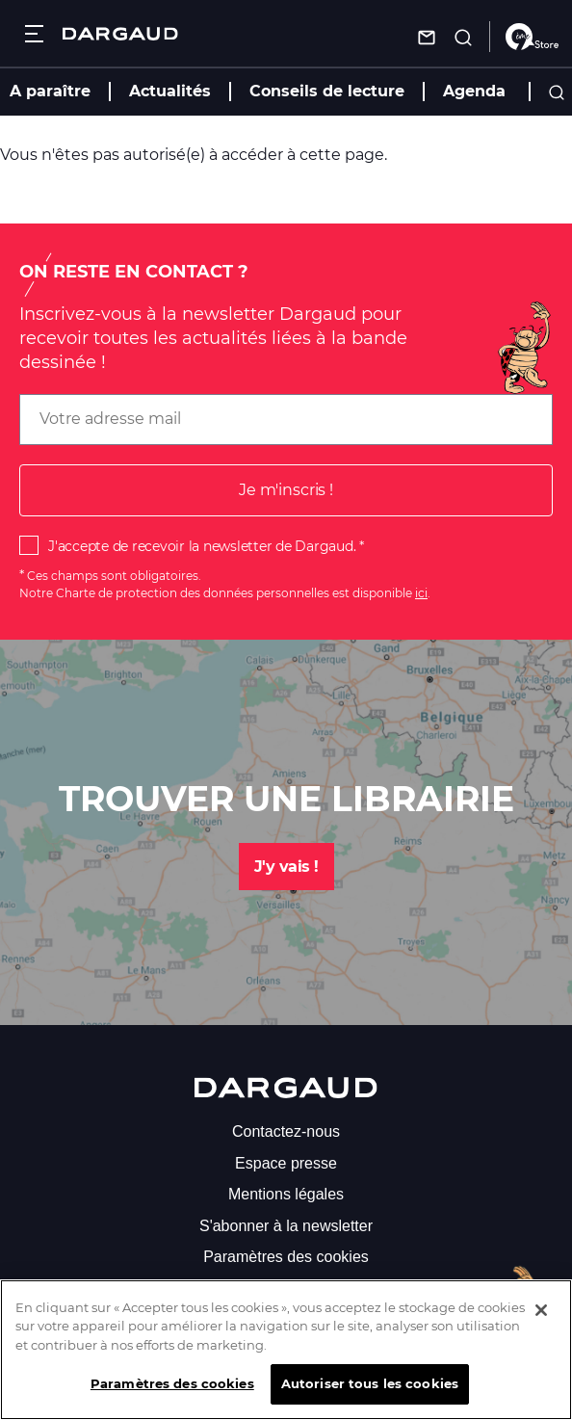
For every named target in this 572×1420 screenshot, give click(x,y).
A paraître (50, 91)
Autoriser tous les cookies (369, 1392)
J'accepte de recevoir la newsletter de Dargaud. (201, 546)
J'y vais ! (286, 866)
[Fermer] (541, 1318)
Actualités (170, 91)
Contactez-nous (286, 1131)
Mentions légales (286, 1194)
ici (421, 593)
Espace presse (286, 1163)
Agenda (474, 91)
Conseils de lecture (326, 91)
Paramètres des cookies (286, 1257)
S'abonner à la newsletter (286, 1226)
